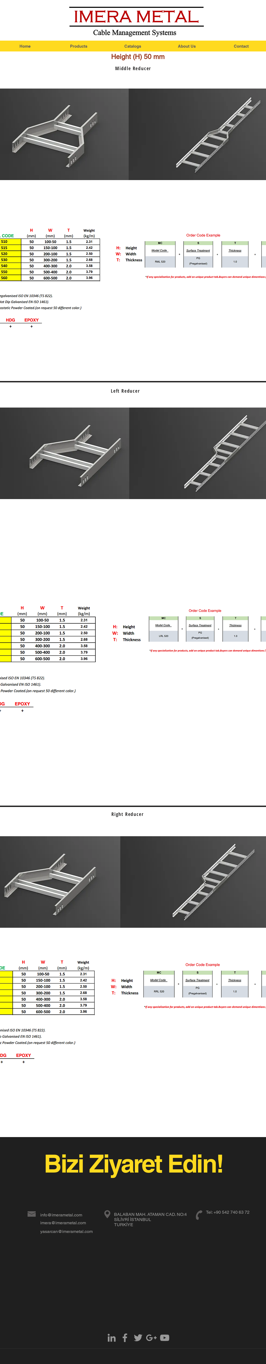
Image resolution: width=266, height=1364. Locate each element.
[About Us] (187, 46)
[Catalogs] (133, 46)
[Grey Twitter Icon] (138, 1337)
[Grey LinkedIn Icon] (111, 1337)
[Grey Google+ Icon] (151, 1337)
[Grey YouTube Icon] (164, 1337)
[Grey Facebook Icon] (125, 1337)
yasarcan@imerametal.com (66, 1231)
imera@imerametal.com (63, 1222)
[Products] (79, 46)
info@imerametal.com (61, 1214)
